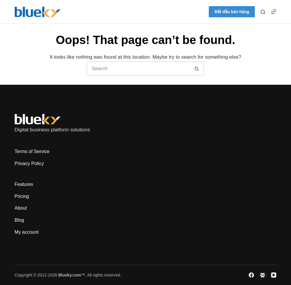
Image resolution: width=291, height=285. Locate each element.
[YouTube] (273, 275)
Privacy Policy (29, 163)
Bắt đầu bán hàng (232, 11)
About (21, 208)
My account (27, 232)
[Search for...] (138, 68)
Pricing (22, 196)
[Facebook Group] (262, 275)
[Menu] (273, 11)
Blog (19, 220)
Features (24, 184)
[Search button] (196, 68)
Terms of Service (32, 151)
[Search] (263, 12)
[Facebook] (251, 275)
